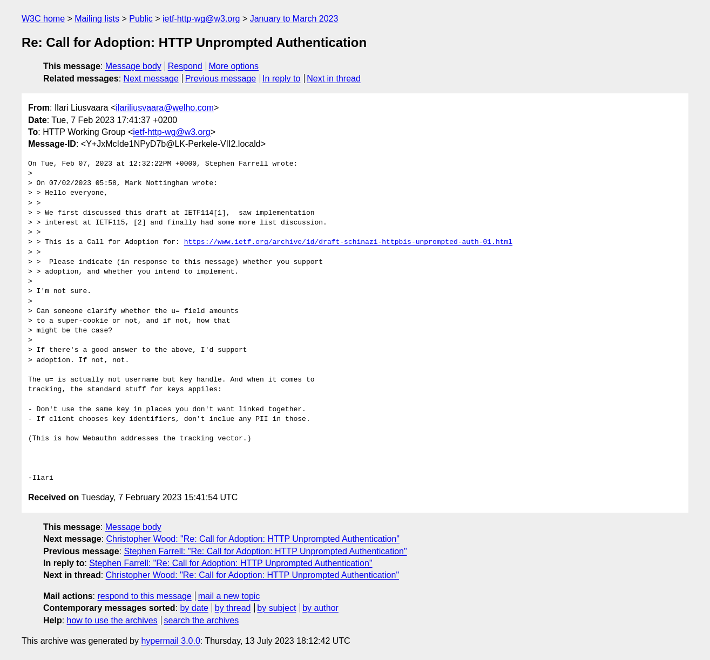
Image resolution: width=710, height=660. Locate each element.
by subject (276, 608)
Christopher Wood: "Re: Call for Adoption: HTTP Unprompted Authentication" (253, 538)
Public (141, 18)
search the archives (201, 620)
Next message (151, 78)
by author (320, 608)
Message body (133, 66)
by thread (233, 608)
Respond (185, 66)
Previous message (220, 78)
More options (234, 66)
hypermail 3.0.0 (170, 640)
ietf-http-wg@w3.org (201, 18)
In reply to (281, 78)
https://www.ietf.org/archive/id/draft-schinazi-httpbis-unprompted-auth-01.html (348, 242)
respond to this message (144, 596)
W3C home (43, 18)
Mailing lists (97, 18)
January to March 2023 (294, 18)
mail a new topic (229, 596)
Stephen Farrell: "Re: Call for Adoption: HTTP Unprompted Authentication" (265, 551)
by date (194, 608)
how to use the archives (112, 620)
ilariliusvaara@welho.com (165, 107)
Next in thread (334, 78)
